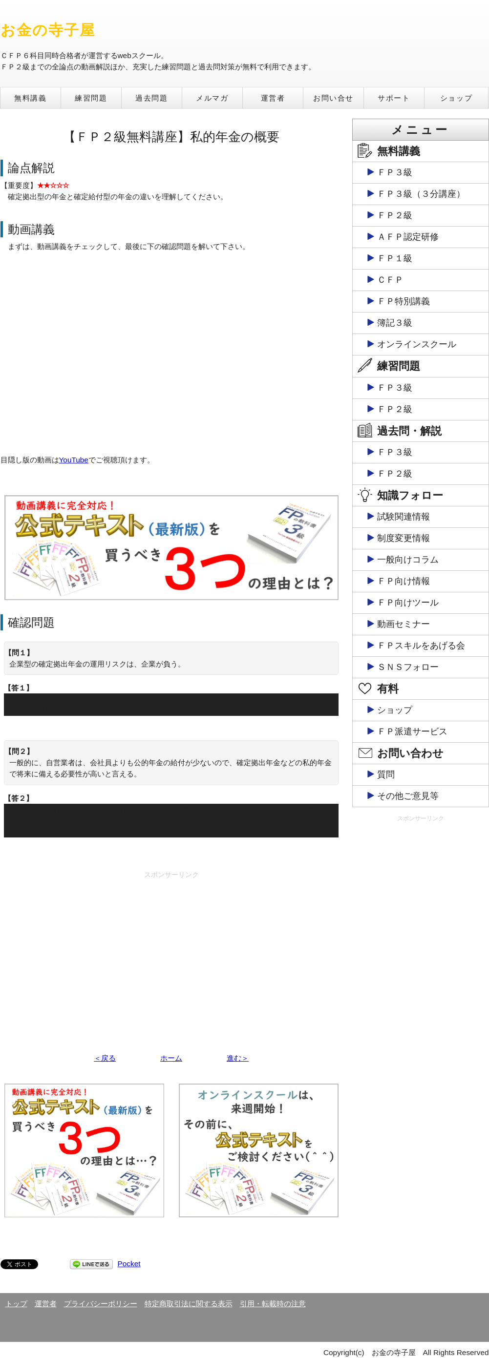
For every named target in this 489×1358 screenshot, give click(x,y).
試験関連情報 (403, 517)
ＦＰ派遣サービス (412, 731)
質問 (386, 774)
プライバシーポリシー (100, 1303)
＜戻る (105, 1058)
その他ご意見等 (408, 796)
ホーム (171, 1058)
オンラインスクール (416, 344)
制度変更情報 (403, 538)
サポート (394, 98)
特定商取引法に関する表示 (189, 1303)
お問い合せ (333, 98)
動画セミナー (403, 624)
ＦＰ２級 (394, 215)
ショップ (456, 98)
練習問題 (91, 98)
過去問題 (151, 98)
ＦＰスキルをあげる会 (421, 645)
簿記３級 (394, 323)
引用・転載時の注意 (273, 1303)
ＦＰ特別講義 (403, 301)
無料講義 (30, 98)
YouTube (73, 460)
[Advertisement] (171, 951)
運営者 (273, 98)
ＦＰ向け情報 (403, 581)
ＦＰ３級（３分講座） (421, 194)
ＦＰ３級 (394, 172)
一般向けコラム (408, 559)
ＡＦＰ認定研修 (408, 237)
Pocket (129, 1263)
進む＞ (238, 1058)
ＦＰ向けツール (408, 602)
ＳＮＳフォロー (408, 667)
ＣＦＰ (390, 280)
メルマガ (212, 98)
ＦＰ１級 (394, 258)
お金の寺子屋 (48, 30)
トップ (16, 1303)
